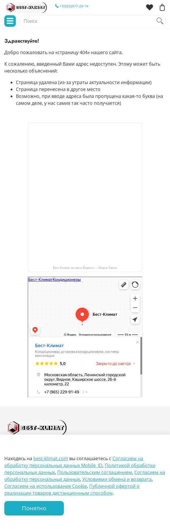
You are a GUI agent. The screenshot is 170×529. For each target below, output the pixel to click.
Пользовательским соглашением (94, 472)
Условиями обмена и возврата (117, 479)
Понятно (34, 508)
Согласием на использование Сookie (45, 486)
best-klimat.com (50, 458)
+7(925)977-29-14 (71, 6)
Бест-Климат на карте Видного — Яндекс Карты (85, 267)
